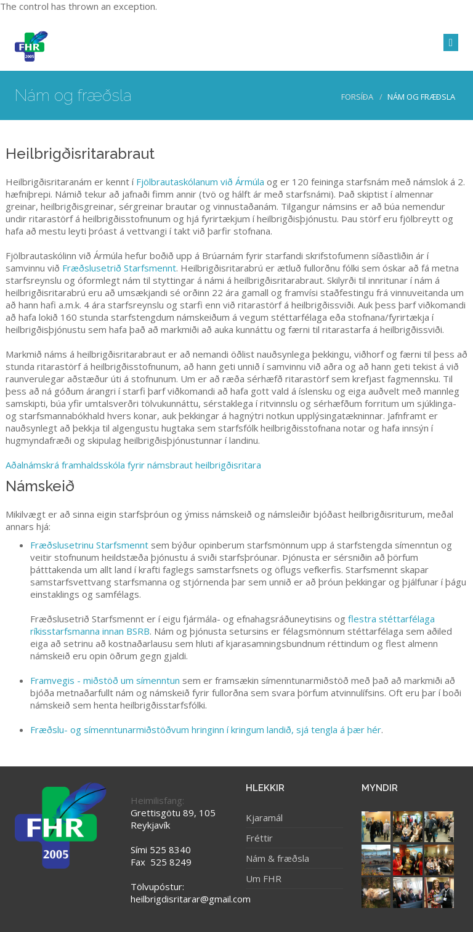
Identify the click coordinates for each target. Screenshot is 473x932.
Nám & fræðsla (277, 858)
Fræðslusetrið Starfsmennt (119, 268)
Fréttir (259, 838)
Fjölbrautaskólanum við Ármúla (200, 181)
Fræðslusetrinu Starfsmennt (89, 545)
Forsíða (357, 96)
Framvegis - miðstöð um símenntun (105, 680)
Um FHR (263, 878)
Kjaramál (264, 817)
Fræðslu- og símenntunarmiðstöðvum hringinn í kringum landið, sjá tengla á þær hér (205, 729)
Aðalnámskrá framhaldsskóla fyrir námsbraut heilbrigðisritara (133, 465)
